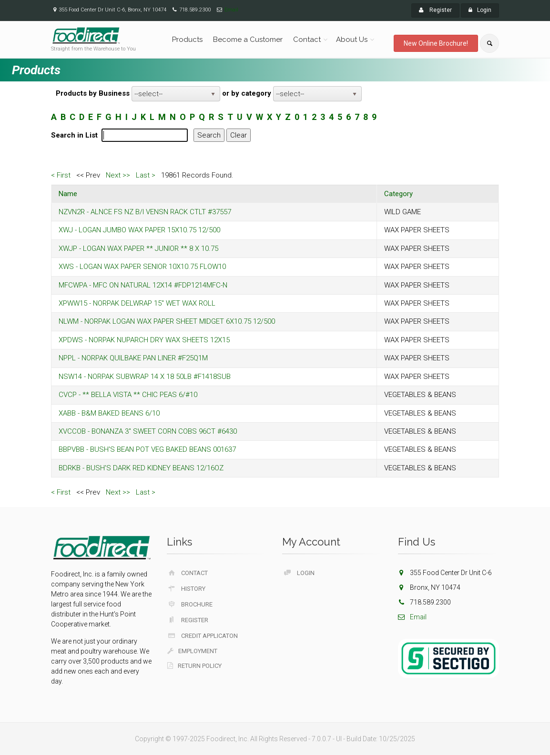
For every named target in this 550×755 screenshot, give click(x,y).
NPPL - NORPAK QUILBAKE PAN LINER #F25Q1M (133, 358)
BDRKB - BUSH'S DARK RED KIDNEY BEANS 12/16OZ (141, 468)
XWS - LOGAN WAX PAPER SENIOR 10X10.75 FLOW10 (142, 266)
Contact (307, 39)
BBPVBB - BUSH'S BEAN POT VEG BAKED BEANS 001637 (147, 449)
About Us (351, 39)
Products (187, 39)
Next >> (118, 175)
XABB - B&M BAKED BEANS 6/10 (109, 413)
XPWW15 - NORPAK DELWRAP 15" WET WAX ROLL (137, 303)
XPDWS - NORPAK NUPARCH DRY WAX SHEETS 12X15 (144, 340)
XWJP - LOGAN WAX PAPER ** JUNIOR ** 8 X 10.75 (138, 248)
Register (435, 10)
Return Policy (194, 665)
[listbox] (176, 93)
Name (68, 193)
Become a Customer (248, 39)
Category (398, 193)
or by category (246, 93)
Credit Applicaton (202, 635)
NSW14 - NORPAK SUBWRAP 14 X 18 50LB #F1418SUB (145, 376)
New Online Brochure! (436, 43)
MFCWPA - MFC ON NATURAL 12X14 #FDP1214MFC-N (143, 285)
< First (61, 175)
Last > (145, 175)
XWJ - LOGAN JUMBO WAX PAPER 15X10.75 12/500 (139, 230)
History (186, 588)
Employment (192, 651)
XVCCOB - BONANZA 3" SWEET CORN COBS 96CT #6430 (148, 431)
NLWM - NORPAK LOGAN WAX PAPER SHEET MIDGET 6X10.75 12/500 (167, 321)
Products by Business (93, 93)
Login (480, 10)
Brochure (190, 604)
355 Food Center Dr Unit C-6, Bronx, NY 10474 (112, 10)
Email (231, 10)
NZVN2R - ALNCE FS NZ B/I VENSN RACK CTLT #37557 (145, 212)
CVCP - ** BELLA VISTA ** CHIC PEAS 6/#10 (128, 394)
